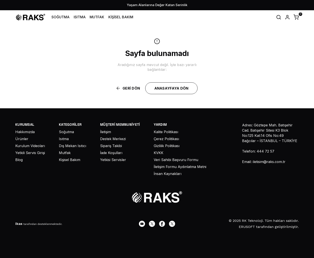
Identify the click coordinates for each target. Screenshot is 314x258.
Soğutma (66, 132)
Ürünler (21, 139)
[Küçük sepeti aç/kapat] (296, 17)
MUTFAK (97, 17)
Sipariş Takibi (111, 146)
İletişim (105, 132)
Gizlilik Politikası (166, 146)
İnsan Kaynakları (167, 173)
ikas (18, 224)
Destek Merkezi (113, 139)
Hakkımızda (25, 132)
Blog (19, 160)
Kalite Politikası (166, 132)
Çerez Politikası (166, 139)
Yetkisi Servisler (113, 160)
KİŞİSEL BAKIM (120, 17)
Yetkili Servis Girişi (30, 153)
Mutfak (65, 153)
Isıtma (64, 139)
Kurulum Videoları (30, 146)
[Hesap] (287, 17)
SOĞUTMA (60, 17)
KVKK (158, 153)
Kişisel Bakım (69, 160)
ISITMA (80, 17)
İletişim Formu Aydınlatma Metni (180, 167)
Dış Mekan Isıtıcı (72, 146)
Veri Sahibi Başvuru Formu (176, 160)
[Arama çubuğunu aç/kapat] (278, 17)
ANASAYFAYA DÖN (171, 88)
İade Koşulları (111, 153)
